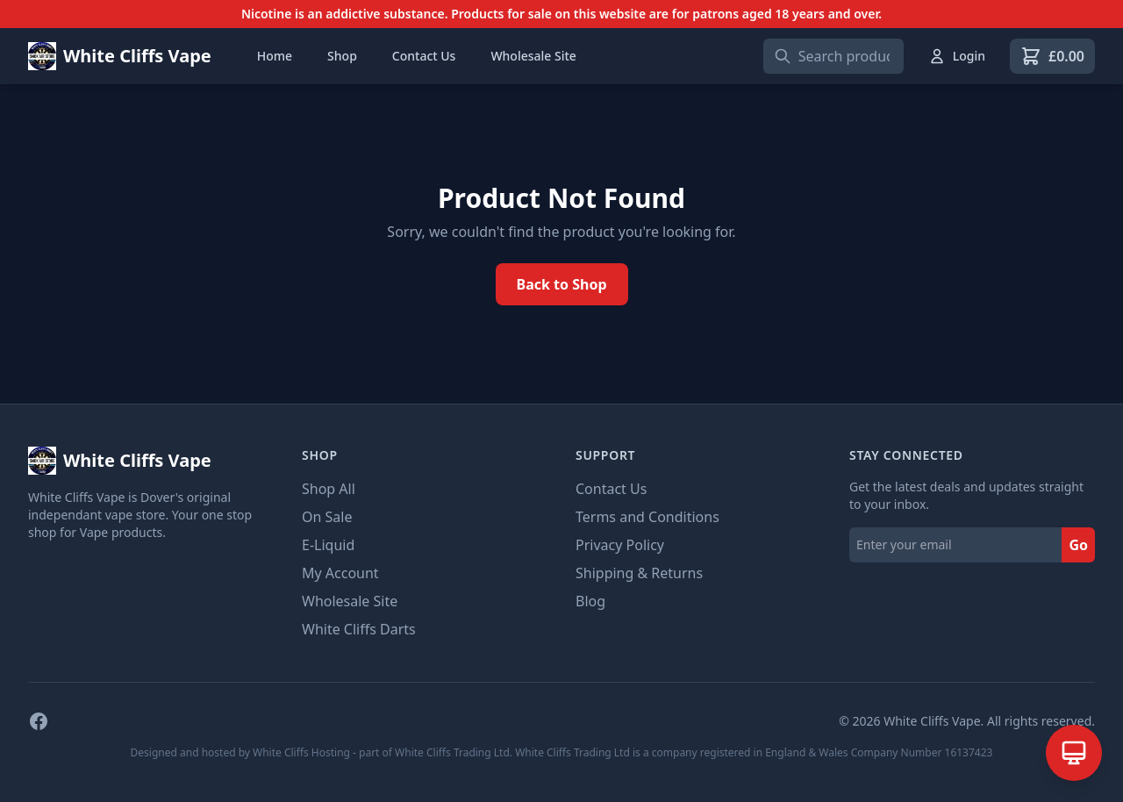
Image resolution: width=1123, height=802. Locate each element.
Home (274, 55)
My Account (340, 573)
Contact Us (424, 55)
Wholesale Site (533, 55)
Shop (342, 55)
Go (1078, 545)
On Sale (327, 516)
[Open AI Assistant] (1074, 753)
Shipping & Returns (639, 573)
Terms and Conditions (647, 516)
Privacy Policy (620, 545)
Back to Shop (562, 284)
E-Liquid (328, 545)
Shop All (328, 488)
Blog (590, 601)
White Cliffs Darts (359, 629)
